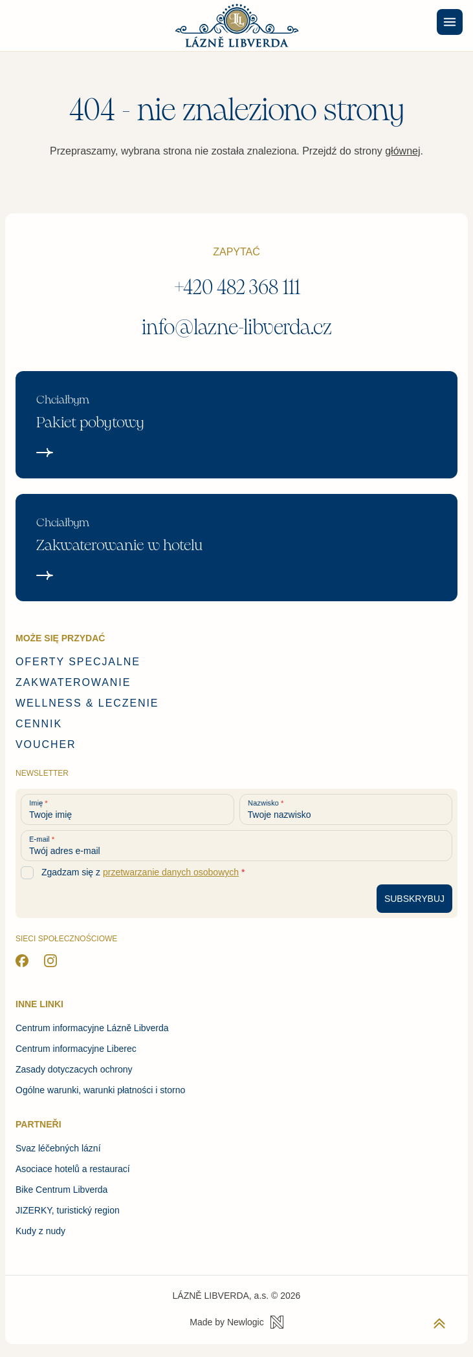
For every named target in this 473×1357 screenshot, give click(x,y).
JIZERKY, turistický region (68, 1210)
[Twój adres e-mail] (236, 845)
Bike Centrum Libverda (61, 1189)
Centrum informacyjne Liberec (76, 1048)
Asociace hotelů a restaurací (73, 1169)
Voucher (46, 744)
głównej (402, 150)
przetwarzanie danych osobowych (171, 872)
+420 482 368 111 (237, 287)
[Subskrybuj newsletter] (414, 898)
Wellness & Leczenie (87, 703)
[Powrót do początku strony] (439, 1323)
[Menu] (450, 22)
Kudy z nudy (40, 1231)
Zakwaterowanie (73, 682)
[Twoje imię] (127, 809)
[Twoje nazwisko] (346, 809)
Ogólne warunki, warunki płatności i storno (100, 1090)
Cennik (39, 723)
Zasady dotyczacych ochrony (74, 1069)
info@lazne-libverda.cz (237, 327)
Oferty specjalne (78, 661)
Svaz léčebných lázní (58, 1148)
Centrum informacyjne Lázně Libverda (92, 1028)
